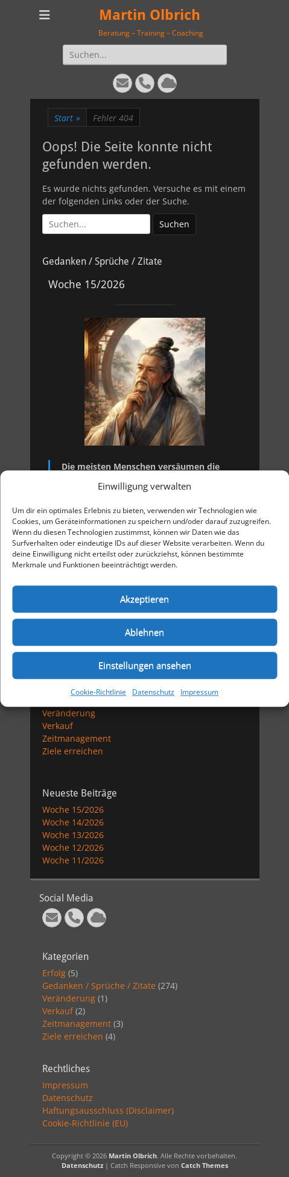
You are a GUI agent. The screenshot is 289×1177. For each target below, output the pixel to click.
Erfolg (54, 973)
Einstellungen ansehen (144, 665)
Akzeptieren (144, 599)
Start (67, 118)
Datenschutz (153, 692)
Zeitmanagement (76, 738)
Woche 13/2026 (73, 835)
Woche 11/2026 (73, 860)
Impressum (199, 692)
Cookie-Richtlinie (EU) (85, 1123)
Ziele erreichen (72, 751)
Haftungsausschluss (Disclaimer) (108, 1110)
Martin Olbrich (149, 15)
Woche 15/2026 (73, 809)
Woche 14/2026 (73, 822)
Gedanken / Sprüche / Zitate (99, 985)
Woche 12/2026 (73, 847)
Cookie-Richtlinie (98, 692)
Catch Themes (204, 1165)
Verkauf (57, 725)
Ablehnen (144, 632)
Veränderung (68, 713)
